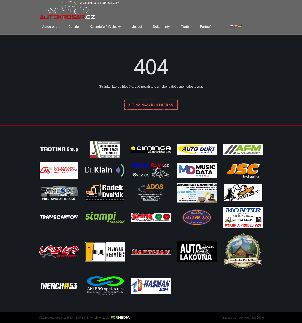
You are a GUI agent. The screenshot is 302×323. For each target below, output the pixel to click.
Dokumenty (161, 27)
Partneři (205, 27)
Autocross (49, 27)
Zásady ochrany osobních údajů (243, 317)
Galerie (73, 27)
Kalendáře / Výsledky (105, 27)
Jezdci (137, 27)
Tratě (185, 27)
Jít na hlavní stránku (151, 104)
